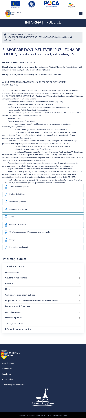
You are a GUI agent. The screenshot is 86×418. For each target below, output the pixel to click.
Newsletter (7, 367)
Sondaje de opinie (43, 322)
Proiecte (43, 282)
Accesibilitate (8, 362)
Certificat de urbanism (18, 223)
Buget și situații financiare (43, 305)
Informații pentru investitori (43, 328)
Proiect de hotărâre (17, 193)
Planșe (12, 238)
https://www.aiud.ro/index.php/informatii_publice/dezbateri (49, 165)
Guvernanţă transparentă (13, 383)
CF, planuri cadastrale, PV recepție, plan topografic (29, 231)
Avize (11, 216)
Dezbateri (31, 33)
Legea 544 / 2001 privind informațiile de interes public (43, 299)
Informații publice (16, 33)
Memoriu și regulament (18, 246)
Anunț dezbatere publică (19, 185)
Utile (43, 288)
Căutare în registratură (43, 276)
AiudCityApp (7, 378)
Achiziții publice (43, 311)
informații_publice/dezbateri (13, 126)
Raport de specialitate (18, 208)
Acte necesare (43, 271)
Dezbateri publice (43, 316)
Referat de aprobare (17, 200)
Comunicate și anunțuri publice (43, 293)
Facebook (6, 373)
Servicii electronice (43, 265)
